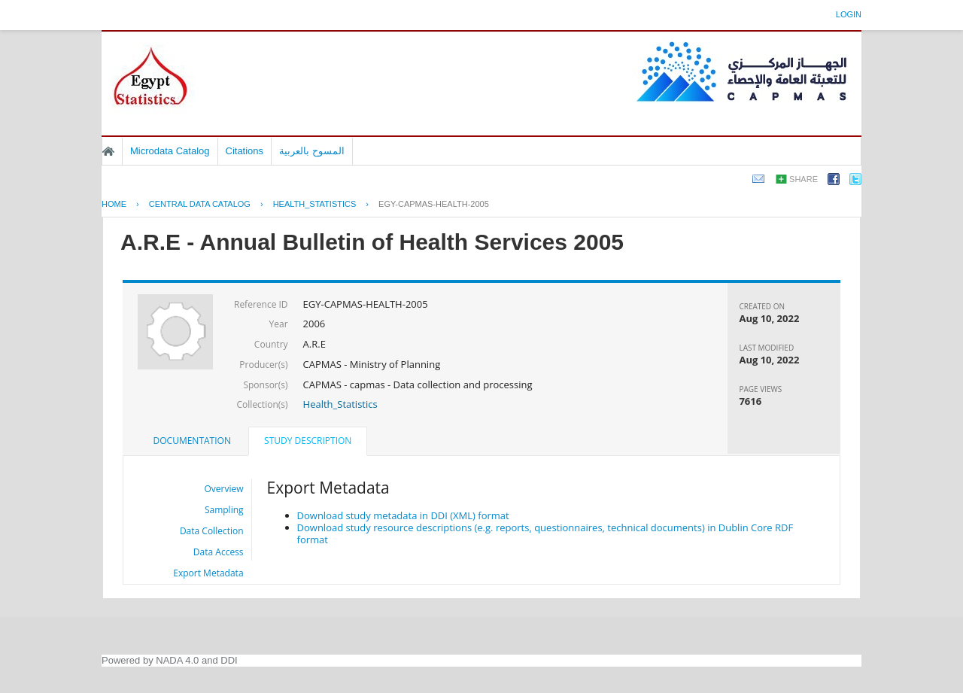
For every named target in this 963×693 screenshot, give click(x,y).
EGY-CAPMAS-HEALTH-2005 (433, 203)
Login (848, 14)
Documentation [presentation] (192, 440)
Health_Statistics (340, 404)
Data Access (218, 552)
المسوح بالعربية (312, 151)
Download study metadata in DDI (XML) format (403, 515)
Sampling (224, 509)
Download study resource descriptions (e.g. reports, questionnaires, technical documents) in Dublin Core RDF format (545, 533)
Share (803, 179)
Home (108, 151)
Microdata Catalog (170, 151)
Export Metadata (208, 573)
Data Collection (212, 530)
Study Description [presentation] (307, 440)
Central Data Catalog (200, 203)
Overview (224, 488)
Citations (245, 151)
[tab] (192, 441)
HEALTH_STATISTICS (315, 203)
